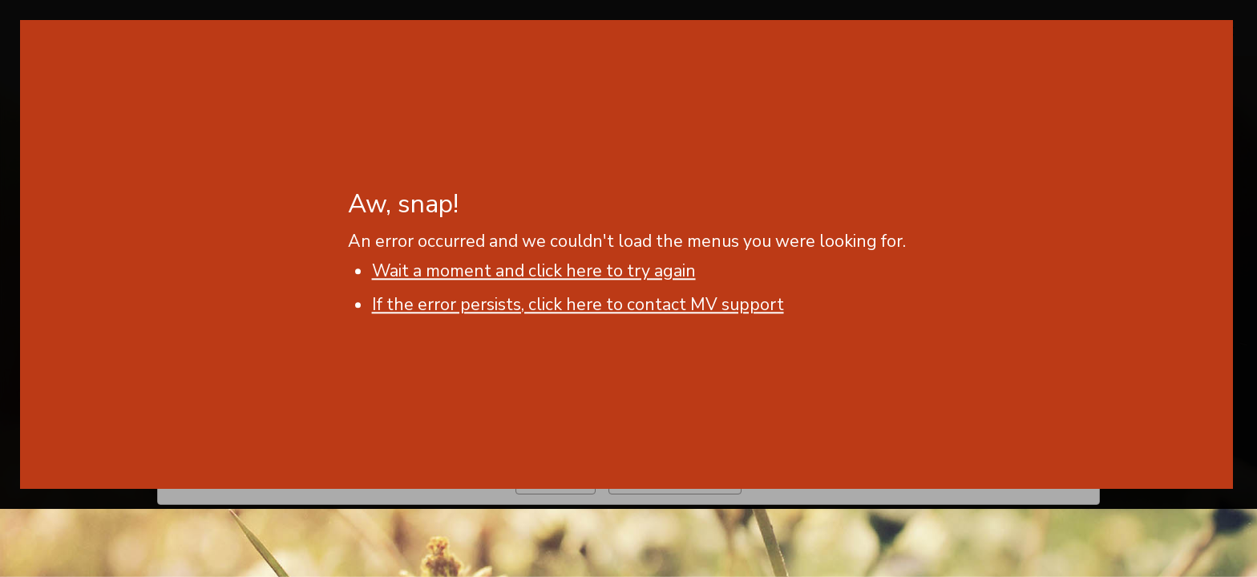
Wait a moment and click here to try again (534, 271)
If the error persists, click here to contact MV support (578, 305)
